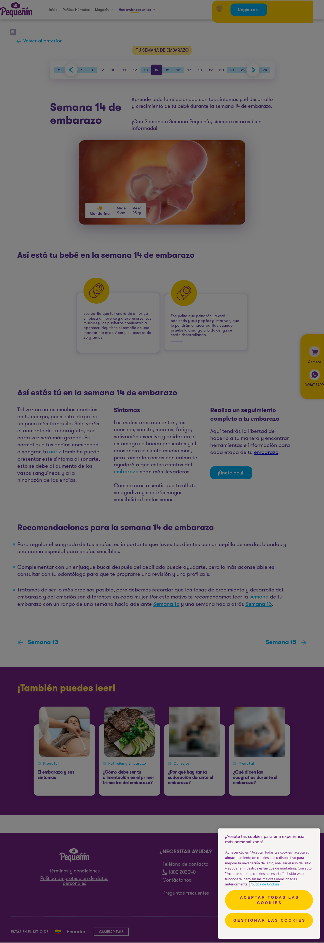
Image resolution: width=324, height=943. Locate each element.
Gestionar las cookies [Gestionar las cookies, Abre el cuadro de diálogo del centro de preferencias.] (269, 920)
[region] (269, 883)
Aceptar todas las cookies (269, 900)
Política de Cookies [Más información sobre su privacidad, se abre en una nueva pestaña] (264, 884)
